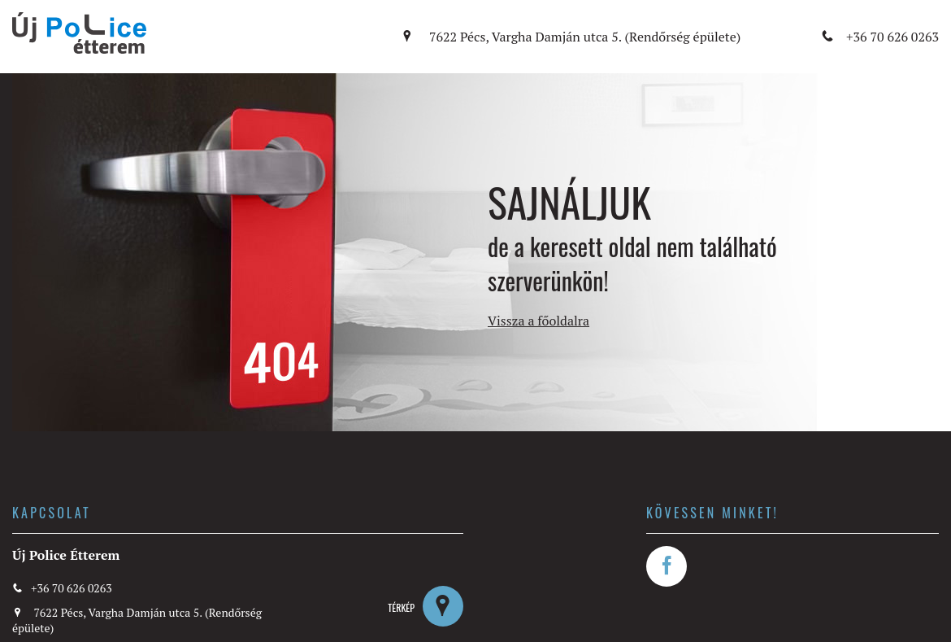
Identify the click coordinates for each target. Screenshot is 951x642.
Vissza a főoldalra (538, 321)
